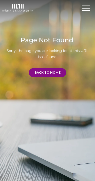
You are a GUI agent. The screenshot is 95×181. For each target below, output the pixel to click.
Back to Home (47, 72)
